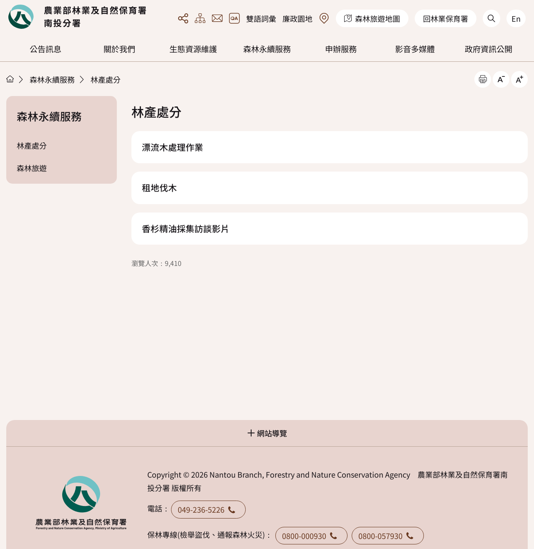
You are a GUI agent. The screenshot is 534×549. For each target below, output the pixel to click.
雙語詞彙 (261, 18)
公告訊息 (45, 49)
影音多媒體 (415, 49)
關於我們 (119, 49)
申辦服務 (341, 49)
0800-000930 (311, 535)
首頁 (10, 79)
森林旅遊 (32, 167)
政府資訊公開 (488, 49)
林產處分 (106, 79)
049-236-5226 (208, 509)
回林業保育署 (445, 18)
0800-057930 (387, 535)
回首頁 (77, 16)
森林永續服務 (267, 49)
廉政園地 (297, 18)
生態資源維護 (193, 49)
